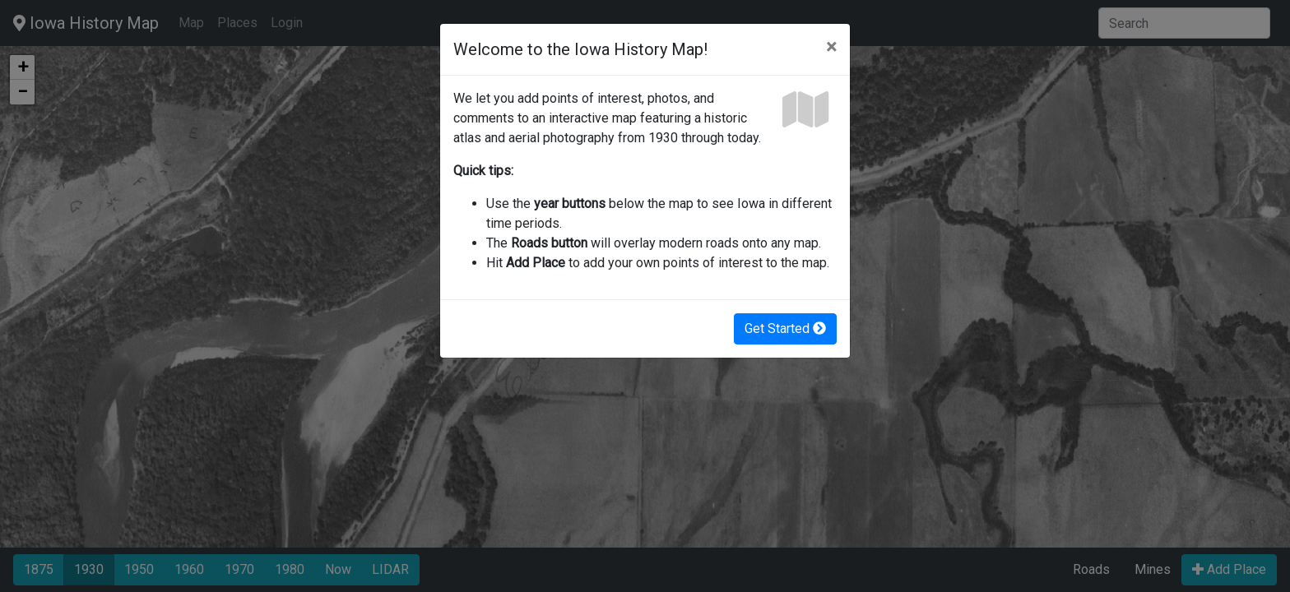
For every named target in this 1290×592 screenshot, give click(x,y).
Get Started (785, 328)
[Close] (831, 47)
